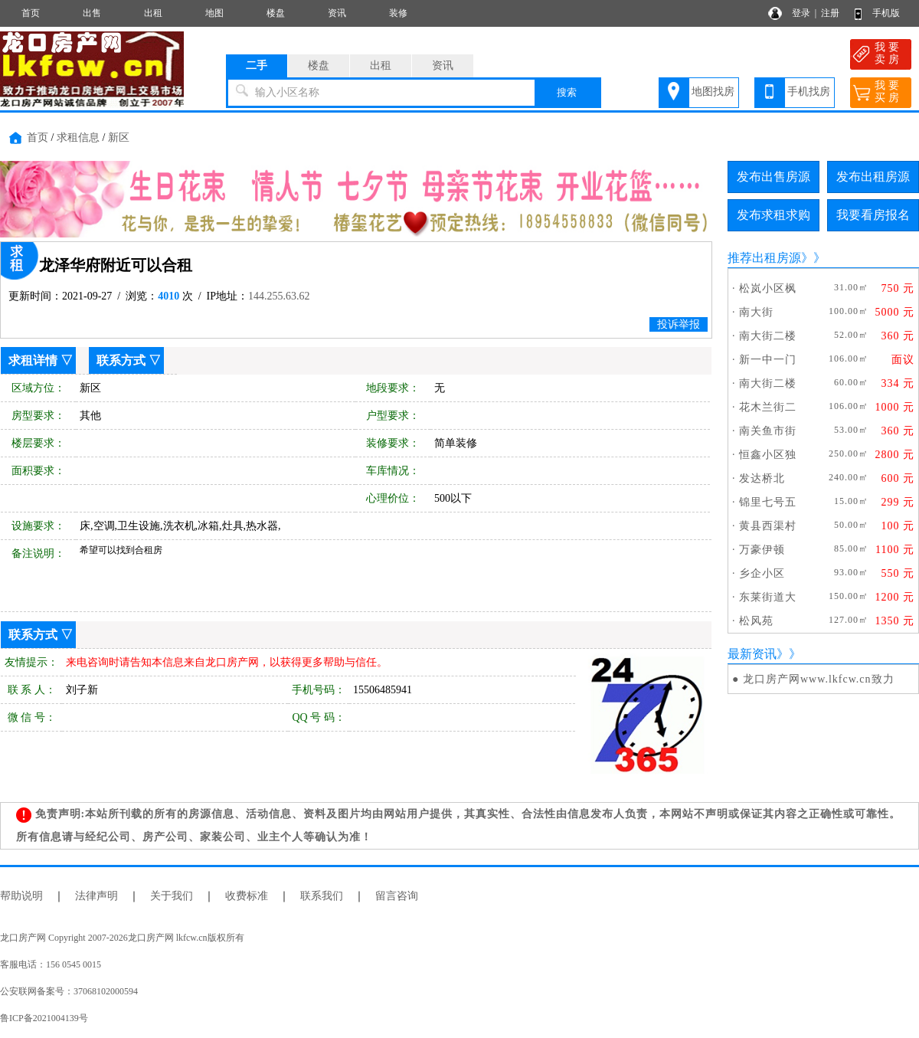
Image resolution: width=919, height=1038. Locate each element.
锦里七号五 (767, 502)
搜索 (567, 92)
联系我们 (321, 896)
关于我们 (171, 896)
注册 (830, 13)
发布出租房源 (873, 176)
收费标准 (246, 896)
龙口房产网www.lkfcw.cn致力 (818, 679)
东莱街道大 (767, 597)
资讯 (337, 13)
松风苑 (756, 621)
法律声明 (96, 896)
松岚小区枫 (767, 288)
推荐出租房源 (764, 257)
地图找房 (713, 91)
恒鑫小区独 (767, 454)
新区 (118, 137)
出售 (92, 13)
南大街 (756, 312)
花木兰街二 (767, 407)
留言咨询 (396, 896)
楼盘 (276, 13)
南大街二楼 (767, 336)
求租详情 (32, 360)
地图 (214, 13)
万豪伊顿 (762, 549)
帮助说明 (21, 896)
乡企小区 (762, 573)
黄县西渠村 (767, 526)
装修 (398, 13)
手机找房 (808, 91)
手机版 (886, 13)
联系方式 (121, 360)
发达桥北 (762, 478)
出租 (153, 13)
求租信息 (78, 137)
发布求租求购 (773, 214)
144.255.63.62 (279, 296)
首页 (30, 13)
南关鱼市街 (767, 431)
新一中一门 (767, 359)
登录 (801, 13)
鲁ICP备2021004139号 (44, 1018)
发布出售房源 (773, 176)
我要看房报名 (873, 214)
